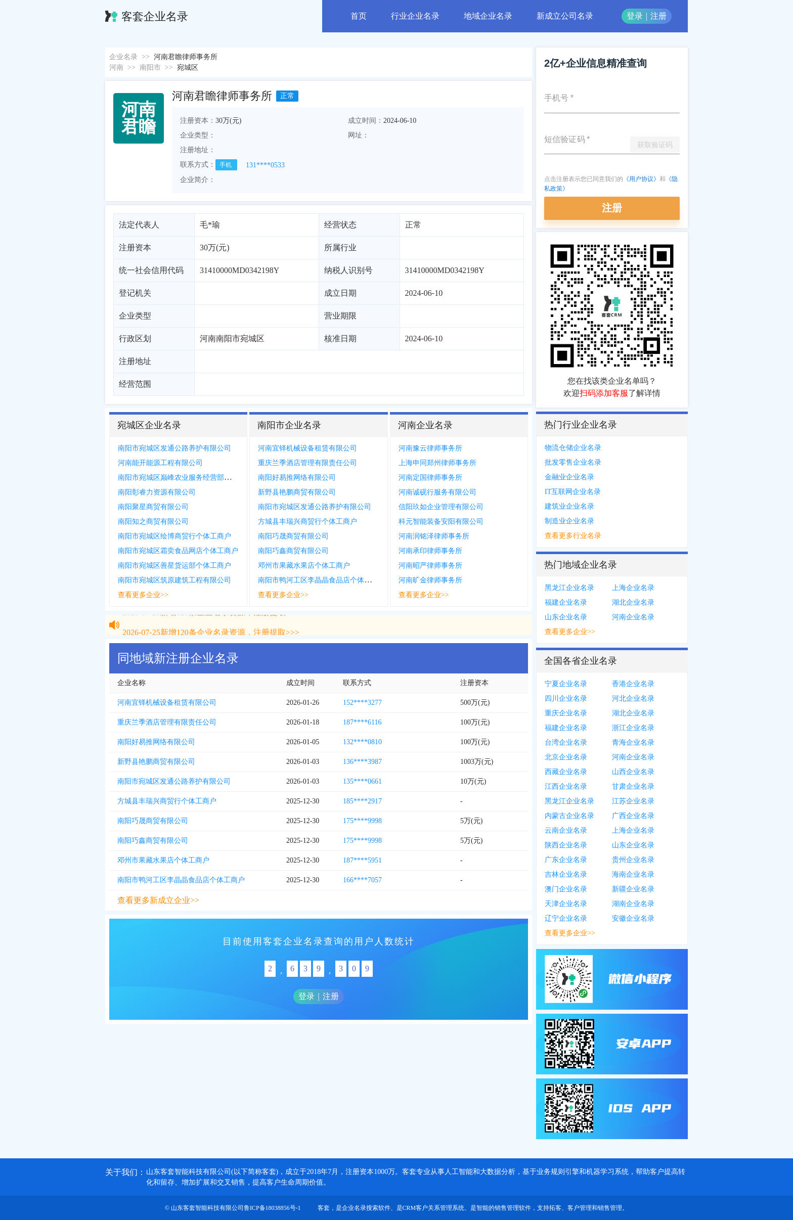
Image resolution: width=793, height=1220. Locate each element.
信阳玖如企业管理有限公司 (441, 507)
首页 (358, 16)
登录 (635, 16)
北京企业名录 (566, 757)
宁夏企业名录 (566, 684)
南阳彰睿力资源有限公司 (157, 492)
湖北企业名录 (633, 602)
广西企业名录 (633, 816)
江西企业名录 (566, 786)
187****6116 (362, 722)
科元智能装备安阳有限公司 (441, 521)
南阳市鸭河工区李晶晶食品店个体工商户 (321, 580)
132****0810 (362, 742)
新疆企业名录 (633, 889)
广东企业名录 (566, 860)
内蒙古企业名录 (569, 816)
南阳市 (150, 67)
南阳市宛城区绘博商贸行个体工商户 (174, 536)
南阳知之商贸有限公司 (153, 521)
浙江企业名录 (633, 728)
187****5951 (362, 860)
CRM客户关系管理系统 (434, 1207)
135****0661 (362, 781)
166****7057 (362, 880)
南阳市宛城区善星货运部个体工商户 (174, 565)
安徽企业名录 (633, 918)
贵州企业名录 (633, 860)
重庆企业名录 (566, 713)
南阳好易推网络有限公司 (297, 477)
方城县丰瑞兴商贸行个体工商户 (307, 521)
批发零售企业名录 (573, 462)
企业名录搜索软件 (366, 1207)
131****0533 (265, 165)
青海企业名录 (633, 742)
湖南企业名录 (633, 904)
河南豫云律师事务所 (430, 448)
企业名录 (123, 57)
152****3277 (362, 702)
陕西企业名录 (566, 845)
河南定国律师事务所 (430, 477)
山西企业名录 (633, 772)
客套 (324, 1207)
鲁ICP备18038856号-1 (272, 1207)
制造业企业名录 (569, 521)
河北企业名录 (633, 698)
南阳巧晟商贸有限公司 (293, 536)
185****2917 (362, 801)
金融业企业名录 (569, 477)
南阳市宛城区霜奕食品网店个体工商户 (178, 551)
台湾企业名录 (566, 742)
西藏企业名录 (566, 772)
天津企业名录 (566, 904)
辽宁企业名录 (566, 918)
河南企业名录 (633, 617)
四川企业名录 (566, 698)
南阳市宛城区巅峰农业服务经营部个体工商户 (188, 477)
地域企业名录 (488, 16)
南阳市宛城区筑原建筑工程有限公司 (174, 580)
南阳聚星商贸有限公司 (153, 507)
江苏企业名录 (633, 801)
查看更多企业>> (143, 595)
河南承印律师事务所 (430, 551)
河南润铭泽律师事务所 (434, 536)
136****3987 (362, 761)
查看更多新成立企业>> (158, 900)
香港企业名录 (633, 684)
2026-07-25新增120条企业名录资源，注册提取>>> (210, 616)
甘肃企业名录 (633, 786)
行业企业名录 (415, 16)
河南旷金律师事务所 (430, 580)
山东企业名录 (566, 617)
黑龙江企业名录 (569, 588)
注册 (658, 16)
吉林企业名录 (566, 874)
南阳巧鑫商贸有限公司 (293, 551)
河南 (116, 67)
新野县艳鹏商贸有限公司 (297, 492)
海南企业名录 (633, 874)
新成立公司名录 (565, 16)
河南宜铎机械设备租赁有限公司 (307, 448)
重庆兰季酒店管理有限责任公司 (307, 463)
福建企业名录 (566, 602)
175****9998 (362, 821)
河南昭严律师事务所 (430, 565)
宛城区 (187, 67)
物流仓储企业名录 (573, 447)
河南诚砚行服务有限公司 (437, 492)
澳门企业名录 (566, 889)
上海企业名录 (633, 588)
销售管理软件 (513, 1207)
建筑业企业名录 (569, 506)
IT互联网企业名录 (573, 491)
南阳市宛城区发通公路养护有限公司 (174, 448)
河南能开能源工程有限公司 (160, 463)
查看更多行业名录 (573, 535)
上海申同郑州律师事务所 (437, 463)
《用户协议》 (641, 179)
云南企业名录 (566, 830)
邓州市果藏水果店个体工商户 (304, 565)
